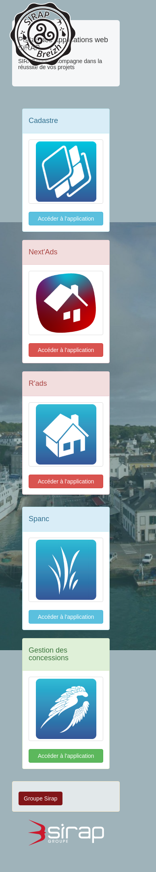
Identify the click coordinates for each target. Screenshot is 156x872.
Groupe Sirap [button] (40, 798)
